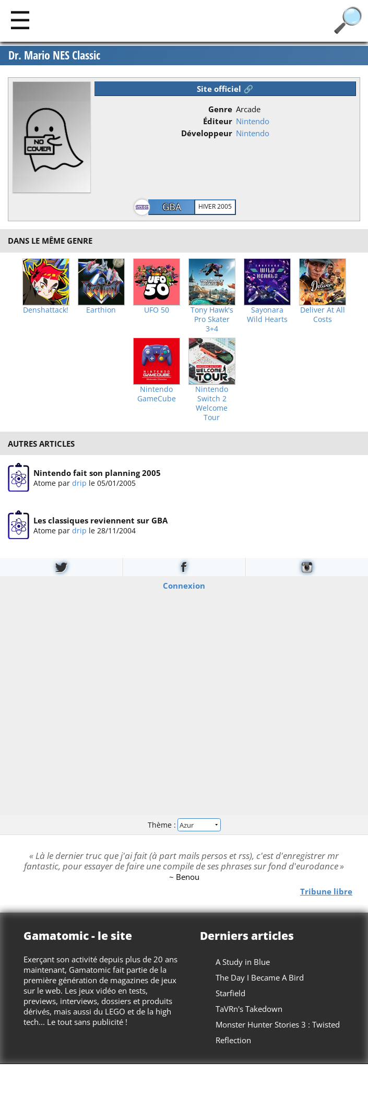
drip (79, 483)
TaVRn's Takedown (249, 1009)
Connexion (184, 585)
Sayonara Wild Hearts (267, 314)
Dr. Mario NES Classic (54, 55)
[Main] (20, 20)
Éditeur (217, 121)
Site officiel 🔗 (225, 88)
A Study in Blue (243, 962)
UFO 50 (156, 310)
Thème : (184, 825)
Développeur (206, 133)
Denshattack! (45, 310)
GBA (171, 206)
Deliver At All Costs (322, 314)
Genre (220, 109)
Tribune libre (326, 891)
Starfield (230, 993)
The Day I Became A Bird (260, 977)
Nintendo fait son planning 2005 (97, 473)
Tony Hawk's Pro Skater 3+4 (212, 319)
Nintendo (252, 121)
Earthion (101, 310)
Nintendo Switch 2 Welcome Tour (211, 403)
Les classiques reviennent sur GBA (100, 521)
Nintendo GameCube (156, 394)
